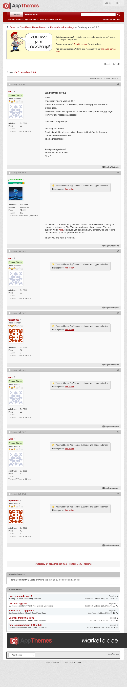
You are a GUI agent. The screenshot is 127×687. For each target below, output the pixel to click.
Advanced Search (111, 19)
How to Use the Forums (51, 20)
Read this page (80, 44)
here (61, 230)
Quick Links (30, 20)
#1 (118, 84)
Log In (107, 3)
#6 (118, 432)
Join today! (69, 189)
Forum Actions (14, 20)
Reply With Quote (111, 167)
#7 (118, 493)
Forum (13, 27)
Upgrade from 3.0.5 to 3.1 (21, 618)
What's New (31, 14)
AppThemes (113, 654)
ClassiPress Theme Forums (33, 27)
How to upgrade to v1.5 (20, 596)
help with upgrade (18, 603)
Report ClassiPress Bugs (62, 27)
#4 (118, 313)
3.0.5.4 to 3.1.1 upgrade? (21, 610)
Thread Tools (95, 79)
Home (17, 14)
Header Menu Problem (80, 564)
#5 (118, 370)
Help (117, 3)
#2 (118, 172)
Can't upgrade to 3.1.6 (25, 72)
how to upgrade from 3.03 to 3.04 (25, 625)
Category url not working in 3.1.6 (51, 564)
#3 (118, 251)
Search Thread (110, 79)
